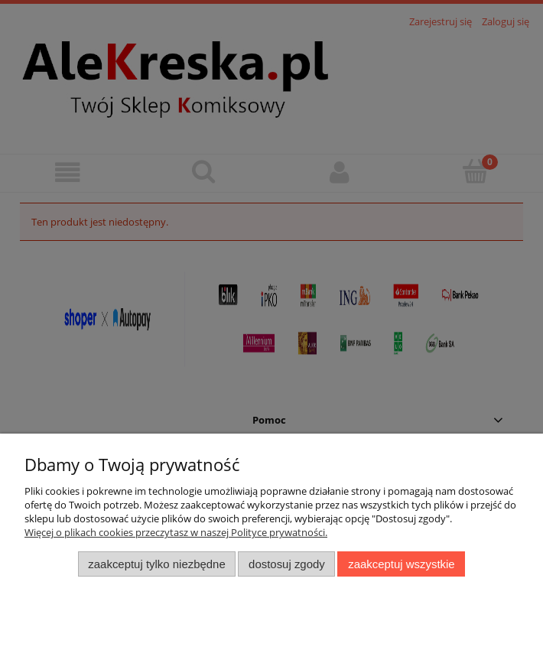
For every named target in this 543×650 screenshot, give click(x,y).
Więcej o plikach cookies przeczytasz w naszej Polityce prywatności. (175, 532)
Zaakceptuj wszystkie (401, 563)
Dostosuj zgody (287, 563)
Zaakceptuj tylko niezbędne (156, 563)
